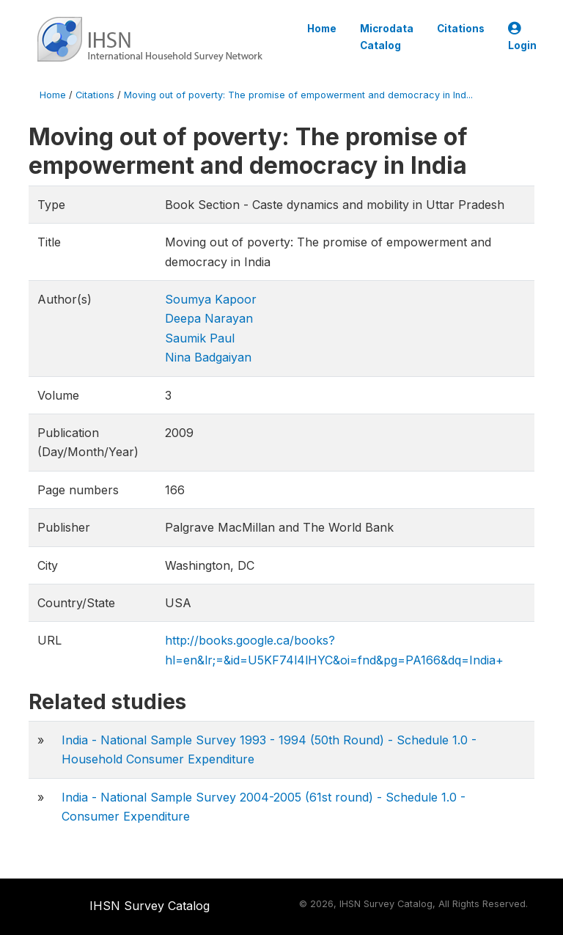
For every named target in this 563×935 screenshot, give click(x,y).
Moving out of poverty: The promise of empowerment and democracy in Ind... (298, 94)
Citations (461, 28)
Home (321, 28)
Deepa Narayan (209, 318)
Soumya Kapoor (211, 299)
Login (522, 37)
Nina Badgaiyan (208, 357)
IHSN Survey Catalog (149, 905)
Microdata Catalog (386, 37)
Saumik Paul (200, 338)
